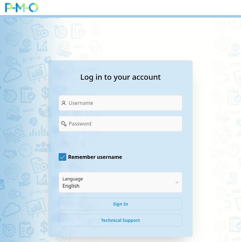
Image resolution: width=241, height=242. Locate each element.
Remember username (95, 156)
